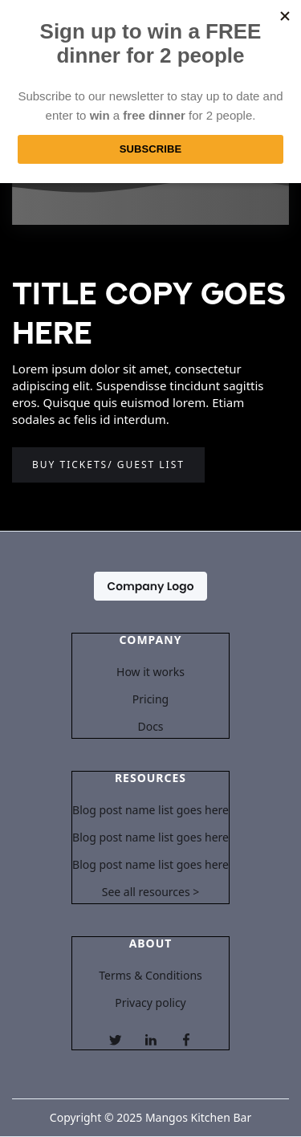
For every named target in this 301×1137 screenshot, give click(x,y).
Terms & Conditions (150, 975)
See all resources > (151, 892)
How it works (150, 672)
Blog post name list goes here (150, 810)
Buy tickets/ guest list (108, 464)
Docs (150, 726)
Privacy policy (150, 1002)
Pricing (150, 699)
